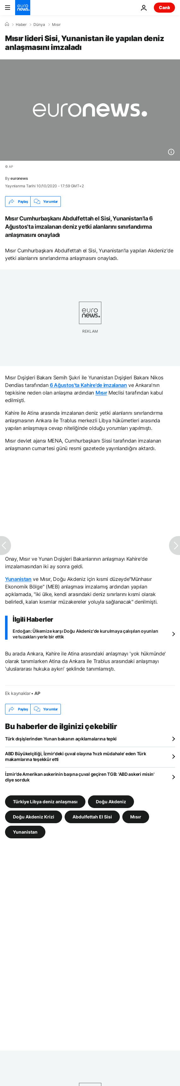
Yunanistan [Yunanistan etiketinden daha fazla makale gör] (25, 832)
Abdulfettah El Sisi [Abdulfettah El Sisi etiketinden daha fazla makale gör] (92, 816)
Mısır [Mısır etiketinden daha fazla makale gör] (135, 816)
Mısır (56, 25)
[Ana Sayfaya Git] (22, 7)
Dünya (39, 25)
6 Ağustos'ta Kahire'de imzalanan (88, 385)
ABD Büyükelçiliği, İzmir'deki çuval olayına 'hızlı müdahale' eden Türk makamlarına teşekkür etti (75, 756)
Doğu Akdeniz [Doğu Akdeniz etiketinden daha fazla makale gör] (111, 801)
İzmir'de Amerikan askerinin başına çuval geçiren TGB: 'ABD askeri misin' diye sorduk (79, 776)
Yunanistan (18, 579)
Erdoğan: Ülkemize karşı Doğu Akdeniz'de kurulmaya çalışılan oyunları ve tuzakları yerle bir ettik (85, 633)
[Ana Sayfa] (7, 24)
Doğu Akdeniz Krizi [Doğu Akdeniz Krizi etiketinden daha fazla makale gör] (33, 816)
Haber (21, 25)
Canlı (164, 7)
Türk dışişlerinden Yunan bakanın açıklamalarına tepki (61, 738)
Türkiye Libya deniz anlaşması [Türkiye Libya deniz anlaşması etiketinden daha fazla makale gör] (45, 801)
